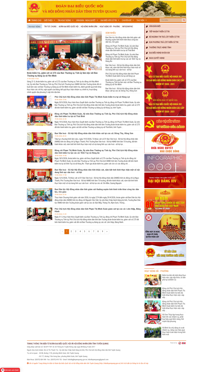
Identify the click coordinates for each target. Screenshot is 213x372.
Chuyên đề (128, 21)
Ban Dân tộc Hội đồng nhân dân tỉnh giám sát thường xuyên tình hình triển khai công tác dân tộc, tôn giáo (123, 39)
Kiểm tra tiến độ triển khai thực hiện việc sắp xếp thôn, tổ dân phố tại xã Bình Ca (174, 277)
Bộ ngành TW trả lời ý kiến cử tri (163, 37)
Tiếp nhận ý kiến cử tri (158, 31)
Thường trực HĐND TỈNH (158, 47)
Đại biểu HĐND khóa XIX (158, 53)
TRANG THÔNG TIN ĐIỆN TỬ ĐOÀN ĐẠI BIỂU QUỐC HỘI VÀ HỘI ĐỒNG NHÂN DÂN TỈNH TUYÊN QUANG (68, 343)
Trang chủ (34, 20)
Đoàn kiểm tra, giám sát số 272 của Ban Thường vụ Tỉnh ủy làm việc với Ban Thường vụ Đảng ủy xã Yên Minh (123, 82)
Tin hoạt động (66, 21)
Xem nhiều (111, 33)
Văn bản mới (153, 26)
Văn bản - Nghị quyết (87, 21)
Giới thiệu (50, 21)
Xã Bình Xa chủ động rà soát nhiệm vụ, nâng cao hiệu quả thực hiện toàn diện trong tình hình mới (173, 331)
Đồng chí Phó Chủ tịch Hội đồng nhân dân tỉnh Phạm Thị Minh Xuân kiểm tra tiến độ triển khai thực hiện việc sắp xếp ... (173, 292)
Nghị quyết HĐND (155, 58)
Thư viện (142, 21)
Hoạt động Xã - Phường (110, 26)
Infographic (127, 26)
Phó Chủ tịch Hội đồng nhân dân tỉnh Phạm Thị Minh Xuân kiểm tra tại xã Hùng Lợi (122, 75)
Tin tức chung (50, 26)
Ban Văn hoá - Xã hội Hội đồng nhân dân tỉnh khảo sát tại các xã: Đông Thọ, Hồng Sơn (123, 89)
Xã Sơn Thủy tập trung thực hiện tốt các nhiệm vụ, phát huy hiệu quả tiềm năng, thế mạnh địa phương (173, 317)
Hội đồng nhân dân (89, 26)
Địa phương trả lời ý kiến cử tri (162, 42)
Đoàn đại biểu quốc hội (68, 26)
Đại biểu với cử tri (110, 21)
